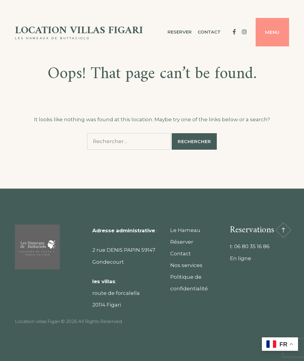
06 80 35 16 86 (252, 246)
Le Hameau (185, 230)
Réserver (181, 242)
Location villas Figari (79, 31)
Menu (272, 32)
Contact (180, 254)
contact (209, 32)
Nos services (186, 265)
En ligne (240, 258)
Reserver (180, 32)
